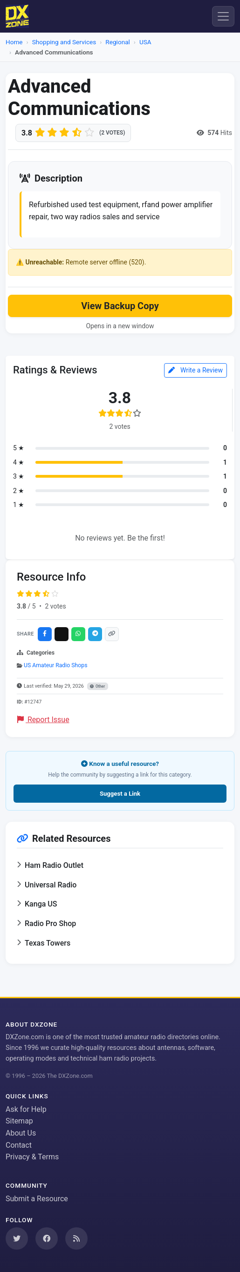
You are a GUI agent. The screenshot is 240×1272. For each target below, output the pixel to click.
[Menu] (223, 16)
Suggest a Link (120, 793)
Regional (117, 42)
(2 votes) (112, 132)
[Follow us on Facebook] (46, 1238)
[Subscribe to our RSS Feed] (76, 1238)
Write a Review (195, 370)
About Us (21, 1133)
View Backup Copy (119, 305)
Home (14, 42)
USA (145, 42)
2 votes (55, 606)
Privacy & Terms (32, 1156)
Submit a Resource (37, 1198)
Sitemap (19, 1120)
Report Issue (43, 719)
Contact (19, 1145)
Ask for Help (26, 1109)
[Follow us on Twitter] (17, 1238)
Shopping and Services (64, 42)
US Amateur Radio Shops (55, 665)
